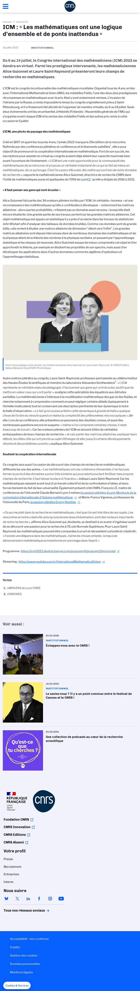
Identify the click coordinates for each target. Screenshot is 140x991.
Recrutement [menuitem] (12, 866)
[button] (17, 985)
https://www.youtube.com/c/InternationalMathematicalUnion (60, 561)
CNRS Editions (15, 835)
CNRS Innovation (17, 827)
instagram (50, 898)
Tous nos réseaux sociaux (18, 910)
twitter (17, 898)
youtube (61, 898)
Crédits (15, 947)
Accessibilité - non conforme (29, 939)
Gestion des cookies (23, 955)
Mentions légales (21, 972)
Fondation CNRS (16, 820)
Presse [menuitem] (8, 859)
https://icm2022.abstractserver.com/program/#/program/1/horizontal (68, 551)
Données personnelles (25, 964)
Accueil (7, 21)
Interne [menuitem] (8, 882)
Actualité (22, 21)
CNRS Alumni (14, 842)
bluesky (6, 898)
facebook (39, 898)
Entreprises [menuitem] (11, 874)
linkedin (28, 898)
